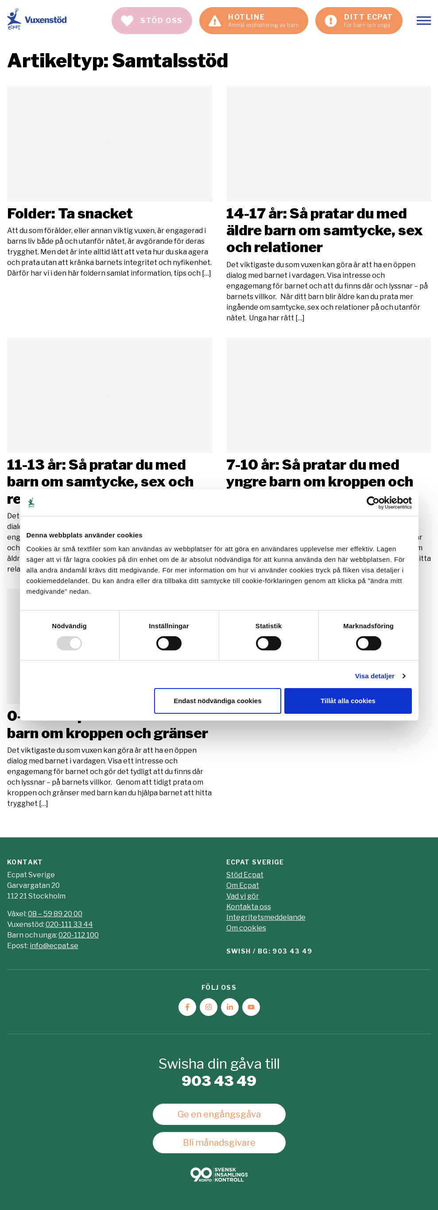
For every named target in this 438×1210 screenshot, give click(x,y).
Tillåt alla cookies (348, 700)
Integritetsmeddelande (266, 917)
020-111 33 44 (69, 924)
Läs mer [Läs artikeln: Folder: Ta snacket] (109, 182)
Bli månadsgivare (219, 1142)
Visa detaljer (375, 676)
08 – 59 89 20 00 (55, 914)
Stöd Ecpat (245, 875)
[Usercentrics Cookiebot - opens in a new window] (373, 502)
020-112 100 (78, 935)
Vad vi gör (242, 896)
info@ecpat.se (54, 946)
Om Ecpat (242, 885)
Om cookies (246, 928)
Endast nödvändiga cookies (217, 700)
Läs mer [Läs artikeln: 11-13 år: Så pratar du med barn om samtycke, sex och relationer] (109, 456)
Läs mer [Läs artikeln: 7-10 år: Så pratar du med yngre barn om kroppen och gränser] (328, 456)
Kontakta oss (248, 907)
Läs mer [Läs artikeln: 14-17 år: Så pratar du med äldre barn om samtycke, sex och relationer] (328, 204)
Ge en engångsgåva (219, 1114)
